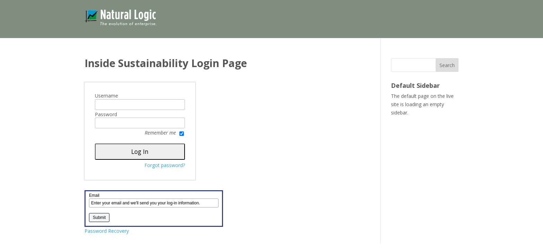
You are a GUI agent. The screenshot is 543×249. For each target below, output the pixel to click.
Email (94, 195)
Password (106, 114)
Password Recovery (106, 231)
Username (106, 96)
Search (447, 65)
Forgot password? (164, 165)
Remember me (164, 133)
